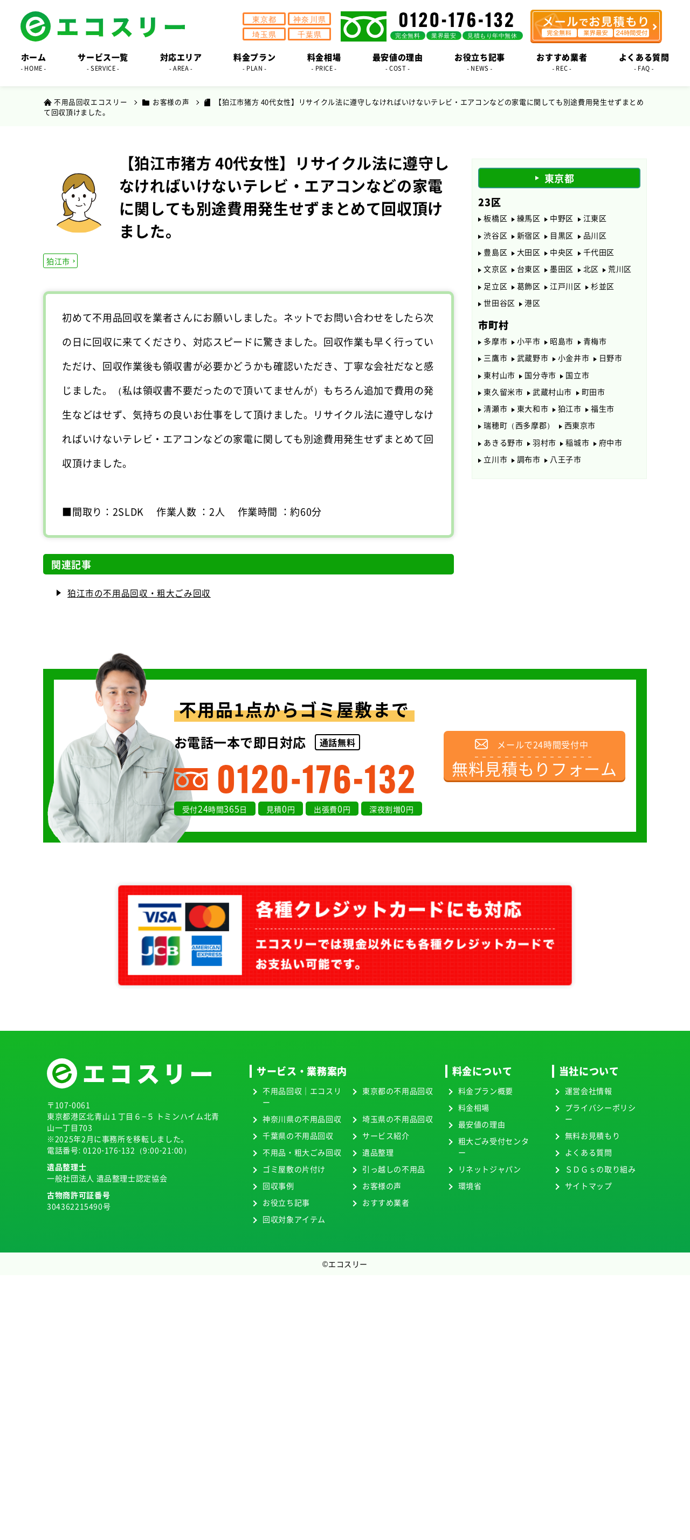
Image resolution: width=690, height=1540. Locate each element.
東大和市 (533, 418)
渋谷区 (495, 236)
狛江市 (59, 261)
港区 (532, 307)
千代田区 (599, 254)
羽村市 (544, 453)
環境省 (469, 1186)
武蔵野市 (533, 364)
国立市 (578, 382)
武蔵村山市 (552, 400)
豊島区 (495, 254)
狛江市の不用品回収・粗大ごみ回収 (139, 593)
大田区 (529, 254)
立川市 (495, 471)
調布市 (529, 471)
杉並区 (603, 289)
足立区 (495, 289)
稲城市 (578, 453)
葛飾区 (529, 289)
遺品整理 (378, 1152)
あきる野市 (503, 453)
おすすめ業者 (386, 1202)
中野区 (562, 218)
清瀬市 (495, 418)
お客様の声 (382, 1186)
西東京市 (580, 435)
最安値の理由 (481, 1124)
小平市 (529, 346)
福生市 (603, 418)
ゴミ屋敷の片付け (294, 1169)
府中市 (611, 453)
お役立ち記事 (286, 1202)
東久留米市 (503, 400)
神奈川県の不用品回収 (302, 1119)
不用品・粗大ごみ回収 (302, 1152)
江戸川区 (566, 289)
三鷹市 (495, 364)
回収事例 (278, 1186)
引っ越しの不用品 (393, 1169)
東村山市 (499, 382)
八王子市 (566, 471)
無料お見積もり (592, 1136)
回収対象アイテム (294, 1219)
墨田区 (562, 271)
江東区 (595, 218)
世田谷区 (499, 307)
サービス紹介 (386, 1136)
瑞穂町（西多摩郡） (519, 435)
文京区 (495, 271)
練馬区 (529, 218)
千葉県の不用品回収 (298, 1136)
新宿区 (529, 236)
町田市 (593, 400)
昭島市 (562, 346)
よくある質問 (588, 1152)
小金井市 (574, 364)
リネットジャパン (489, 1169)
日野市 (611, 364)
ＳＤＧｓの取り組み (600, 1169)
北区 (591, 271)
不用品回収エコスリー (90, 102)
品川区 (595, 236)
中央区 (562, 254)
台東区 (529, 271)
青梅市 (595, 346)
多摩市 (495, 346)
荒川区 (620, 271)
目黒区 (562, 236)
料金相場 (473, 1108)
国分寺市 (540, 382)
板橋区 (495, 218)
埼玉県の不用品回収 (397, 1119)
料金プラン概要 (485, 1091)
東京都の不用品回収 (397, 1091)
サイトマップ (588, 1186)
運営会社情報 (588, 1091)
